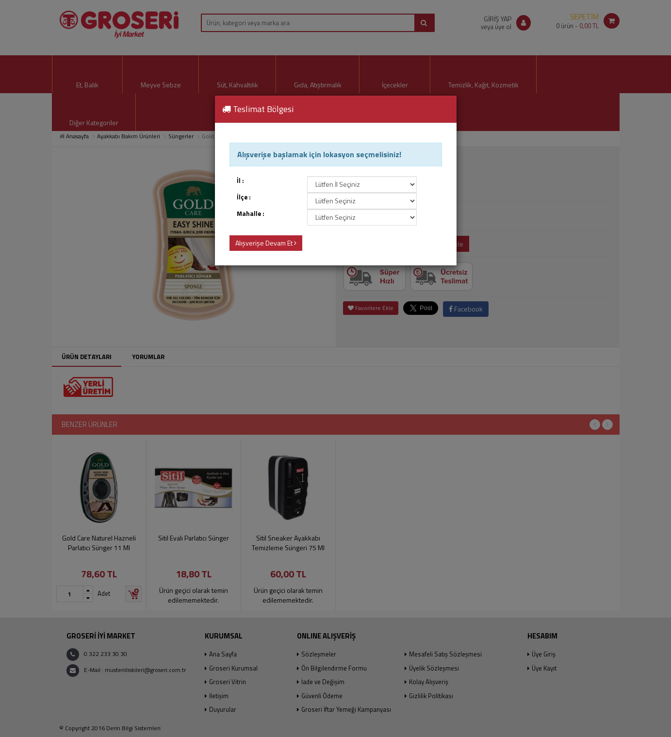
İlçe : (244, 197)
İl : (240, 180)
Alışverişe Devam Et (265, 243)
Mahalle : (250, 213)
